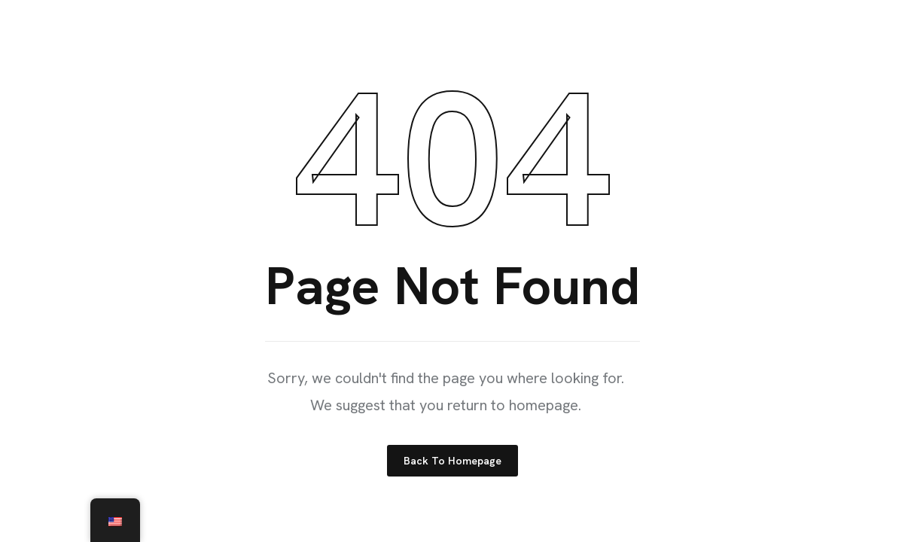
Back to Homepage (452, 460)
